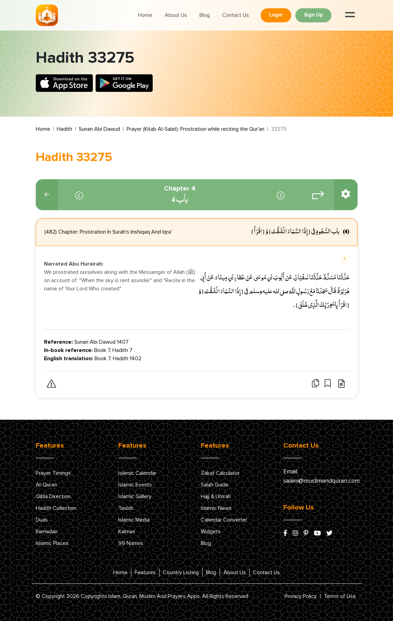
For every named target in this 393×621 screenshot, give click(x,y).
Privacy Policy (301, 596)
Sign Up (313, 15)
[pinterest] (306, 534)
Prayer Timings (53, 473)
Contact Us (235, 15)
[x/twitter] (329, 534)
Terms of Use (340, 596)
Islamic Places (52, 543)
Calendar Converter (224, 520)
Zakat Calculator (220, 473)
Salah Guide (214, 485)
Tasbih (125, 508)
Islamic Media (134, 520)
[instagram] (295, 534)
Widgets (211, 531)
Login (276, 15)
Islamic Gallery (135, 496)
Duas (42, 520)
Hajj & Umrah (216, 496)
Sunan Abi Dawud (99, 129)
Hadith (64, 129)
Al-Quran (46, 485)
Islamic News (216, 508)
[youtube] (317, 534)
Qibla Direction (53, 496)
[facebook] (285, 534)
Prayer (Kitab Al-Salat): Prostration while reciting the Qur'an (195, 129)
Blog (204, 15)
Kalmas (126, 531)
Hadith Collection (56, 508)
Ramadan (46, 531)
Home (145, 15)
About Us (176, 15)
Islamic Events (135, 485)
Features (145, 572)
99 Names (130, 543)
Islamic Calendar (137, 473)
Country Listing (181, 572)
